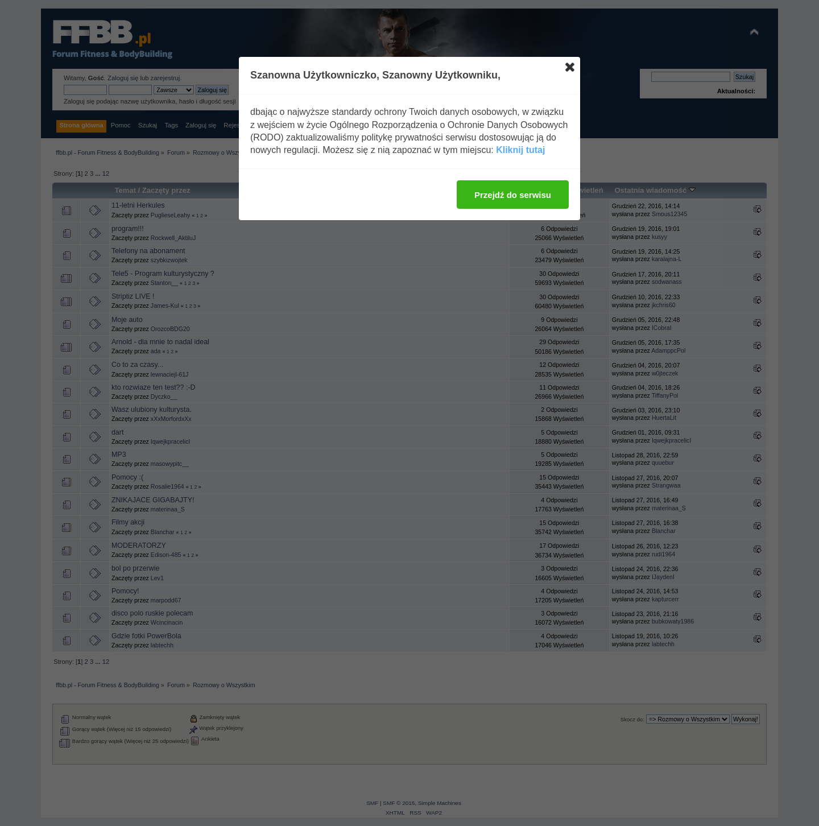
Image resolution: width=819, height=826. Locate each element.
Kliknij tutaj (520, 150)
